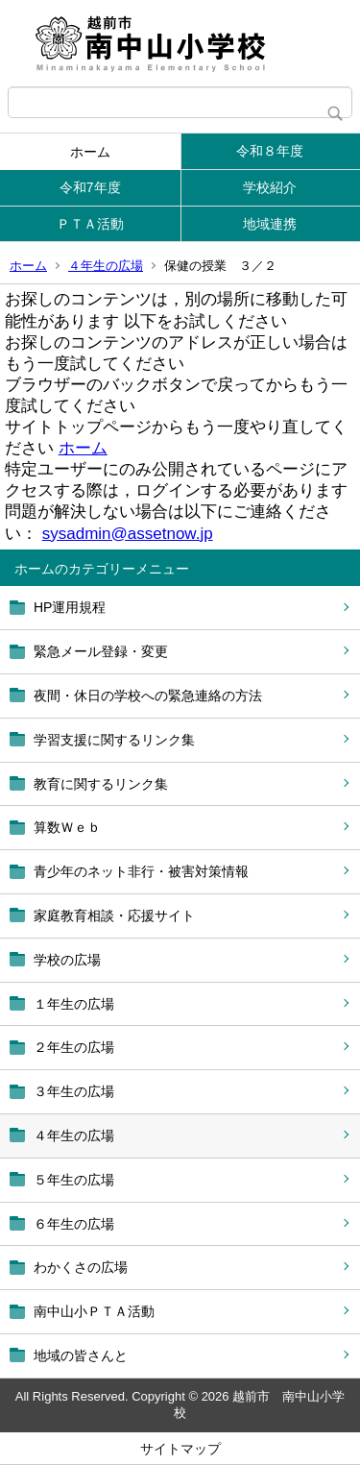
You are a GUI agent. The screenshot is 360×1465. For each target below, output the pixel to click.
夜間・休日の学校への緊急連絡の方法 (148, 695)
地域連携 (270, 224)
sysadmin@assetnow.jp (127, 534)
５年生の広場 (74, 1179)
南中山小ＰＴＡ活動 (94, 1311)
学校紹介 (270, 187)
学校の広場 (67, 959)
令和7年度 (90, 187)
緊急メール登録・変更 (101, 651)
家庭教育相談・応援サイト (114, 915)
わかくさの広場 (81, 1267)
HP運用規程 (70, 607)
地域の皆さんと (81, 1355)
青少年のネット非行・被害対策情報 (141, 871)
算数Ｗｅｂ (67, 827)
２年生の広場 (74, 1047)
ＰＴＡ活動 (90, 224)
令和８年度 (269, 151)
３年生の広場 (74, 1091)
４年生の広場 (105, 265)
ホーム (90, 151)
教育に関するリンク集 (101, 784)
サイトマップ (180, 1448)
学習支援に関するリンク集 (114, 739)
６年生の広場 (74, 1224)
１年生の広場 (74, 1004)
